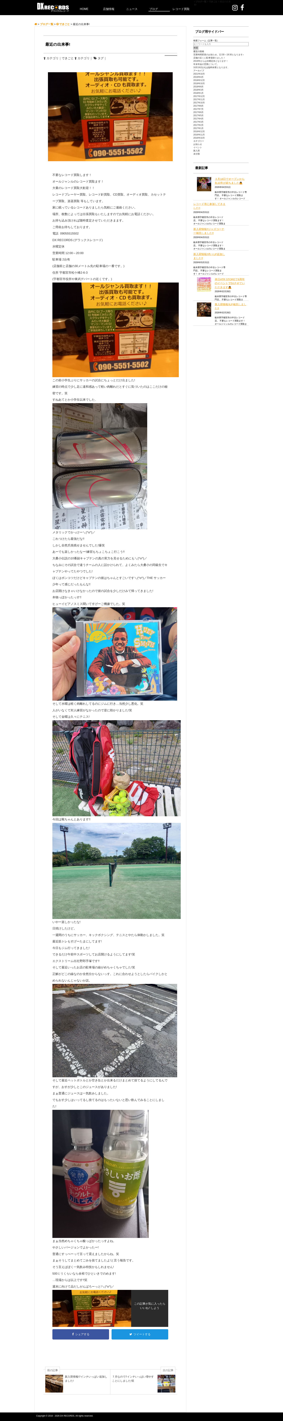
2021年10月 (199, 74)
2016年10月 (199, 138)
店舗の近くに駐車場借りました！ (209, 58)
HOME (84, 8)
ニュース (132, 8)
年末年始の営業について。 (206, 64)
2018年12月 (199, 80)
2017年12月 (199, 96)
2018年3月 (198, 90)
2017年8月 (198, 106)
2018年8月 (198, 86)
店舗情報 (108, 8)
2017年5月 (198, 115)
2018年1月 (198, 93)
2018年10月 (199, 83)
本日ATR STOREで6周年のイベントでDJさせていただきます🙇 (230, 283)
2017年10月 (199, 102)
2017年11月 (199, 99)
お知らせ (197, 144)
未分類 (196, 154)
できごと (68, 58)
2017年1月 (198, 128)
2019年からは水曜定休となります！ (210, 61)
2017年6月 (198, 112)
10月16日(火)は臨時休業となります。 (211, 67)
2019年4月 (198, 77)
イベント (197, 147)
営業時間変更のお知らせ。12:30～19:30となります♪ (218, 54)
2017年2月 (198, 125)
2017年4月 (198, 118)
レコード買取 (181, 8)
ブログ (153, 8)
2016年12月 (199, 131)
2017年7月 (198, 109)
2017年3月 (198, 122)
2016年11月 (199, 134)
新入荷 (196, 150)
